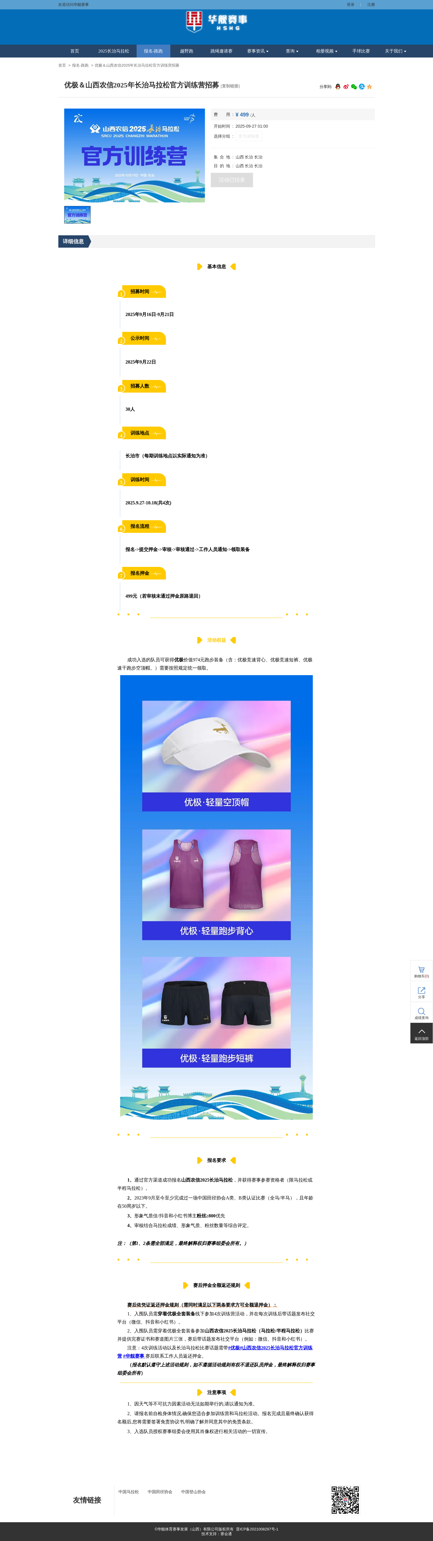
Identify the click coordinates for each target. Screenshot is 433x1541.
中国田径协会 (160, 1492)
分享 (421, 997)
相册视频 (326, 51)
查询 (292, 51)
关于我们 (395, 51)
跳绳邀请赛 (221, 51)
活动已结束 (232, 180)
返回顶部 (422, 1039)
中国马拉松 (128, 1492)
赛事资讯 (258, 51)
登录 (350, 4)
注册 (371, 4)
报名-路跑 (153, 51)
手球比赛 (361, 51)
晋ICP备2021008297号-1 (257, 1529)
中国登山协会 (193, 1492)
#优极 (234, 1347)
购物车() (421, 976)
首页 (74, 51)
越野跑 (186, 51)
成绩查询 (422, 1018)
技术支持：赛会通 (216, 1534)
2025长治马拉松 (114, 51)
